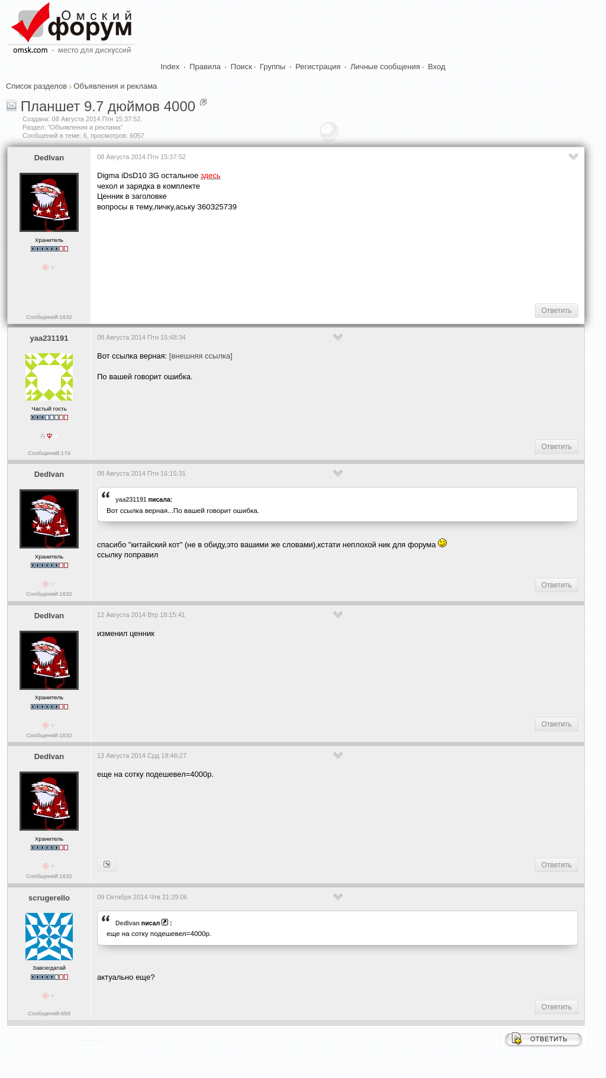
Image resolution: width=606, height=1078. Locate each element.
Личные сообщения (385, 66)
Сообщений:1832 (49, 317)
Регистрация (317, 66)
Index (170, 66)
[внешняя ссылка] (201, 355)
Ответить (556, 310)
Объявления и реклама (115, 86)
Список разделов (36, 86)
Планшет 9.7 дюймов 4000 (108, 106)
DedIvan (49, 157)
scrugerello (49, 897)
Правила (205, 66)
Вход (436, 66)
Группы (272, 66)
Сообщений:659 (49, 1013)
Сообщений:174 (49, 453)
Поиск (241, 66)
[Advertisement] (312, 256)
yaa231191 (49, 338)
